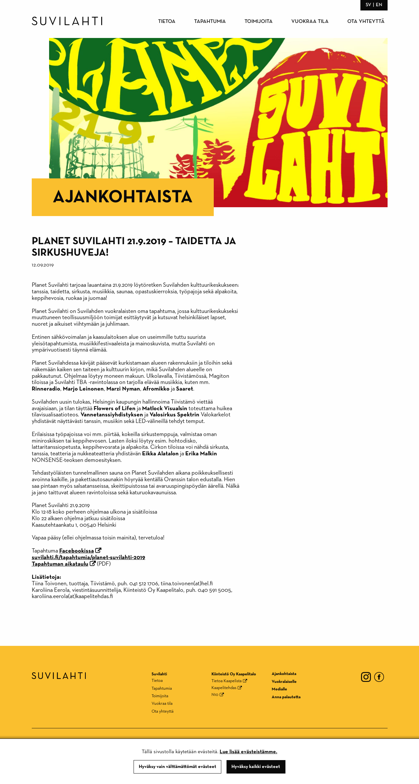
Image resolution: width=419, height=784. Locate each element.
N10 (214, 695)
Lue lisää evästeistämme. (248, 752)
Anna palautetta (286, 697)
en (379, 4)
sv (368, 4)
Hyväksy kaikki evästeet (255, 766)
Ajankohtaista (123, 197)
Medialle (279, 689)
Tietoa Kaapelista (226, 681)
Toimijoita (259, 21)
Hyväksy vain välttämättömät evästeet (177, 766)
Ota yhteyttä (366, 21)
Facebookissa (76, 551)
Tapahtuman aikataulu (60, 564)
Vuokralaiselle (284, 682)
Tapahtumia (210, 21)
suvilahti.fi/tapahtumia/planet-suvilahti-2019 (88, 557)
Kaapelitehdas (223, 688)
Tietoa (166, 21)
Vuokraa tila (310, 21)
